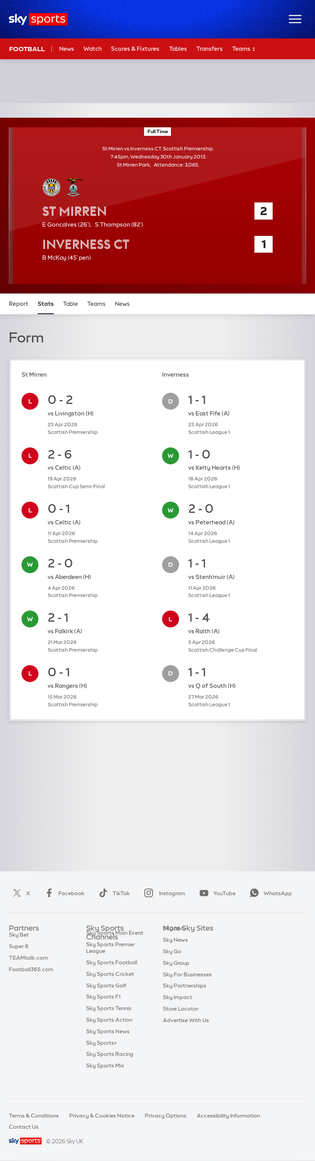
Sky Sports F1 (103, 1012)
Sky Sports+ (101, 1058)
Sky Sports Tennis (108, 1024)
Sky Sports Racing (109, 1070)
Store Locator (181, 1020)
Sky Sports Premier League (110, 963)
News (66, 49)
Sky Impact (177, 1008)
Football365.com (31, 974)
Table (70, 304)
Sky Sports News (107, 1047)
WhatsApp (269, 893)
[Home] (38, 19)
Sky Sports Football (111, 978)
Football (27, 49)
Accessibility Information (228, 1115)
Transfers (209, 49)
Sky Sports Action (109, 1035)
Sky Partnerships (184, 997)
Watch (92, 49)
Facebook (63, 893)
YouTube (215, 893)
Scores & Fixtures (135, 49)
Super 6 (18, 951)
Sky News (175, 951)
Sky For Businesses (187, 986)
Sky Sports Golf (106, 1001)
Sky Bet (19, 939)
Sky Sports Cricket (110, 990)
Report (18, 304)
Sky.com (174, 939)
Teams (244, 49)
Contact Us (23, 1126)
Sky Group (176, 974)
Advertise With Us (186, 1031)
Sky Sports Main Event (114, 948)
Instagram (163, 893)
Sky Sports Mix (105, 1081)
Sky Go (172, 963)
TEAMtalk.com (28, 963)
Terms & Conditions (34, 1115)
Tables (178, 49)
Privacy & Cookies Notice (101, 1115)
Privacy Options (165, 1115)
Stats (46, 304)
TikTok (113, 893)
